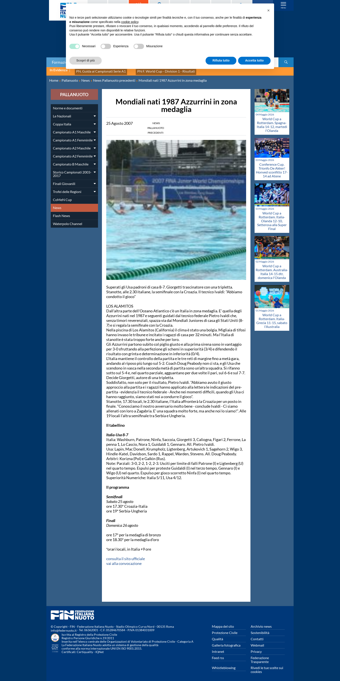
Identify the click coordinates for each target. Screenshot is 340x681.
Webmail (257, 643)
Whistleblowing (223, 665)
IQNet (99, 649)
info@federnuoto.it (64, 628)
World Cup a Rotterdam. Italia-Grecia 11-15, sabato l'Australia (271, 318)
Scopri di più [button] (85, 60)
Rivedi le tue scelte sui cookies (267, 667)
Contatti (257, 636)
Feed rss (218, 655)
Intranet (218, 649)
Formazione (62, 62)
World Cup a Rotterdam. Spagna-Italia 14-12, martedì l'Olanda (272, 122)
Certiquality (85, 649)
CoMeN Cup (62, 197)
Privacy (256, 649)
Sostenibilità (260, 630)
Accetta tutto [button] (254, 60)
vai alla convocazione (124, 561)
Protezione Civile (224, 630)
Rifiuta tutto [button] (221, 60)
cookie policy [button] (129, 22)
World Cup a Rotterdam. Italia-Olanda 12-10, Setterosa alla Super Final (272, 218)
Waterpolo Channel (67, 221)
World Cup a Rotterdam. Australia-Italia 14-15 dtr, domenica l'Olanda (272, 269)
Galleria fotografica (226, 643)
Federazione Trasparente (260, 657)
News (57, 205)
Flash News (61, 213)
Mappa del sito (223, 624)
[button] (268, 10)
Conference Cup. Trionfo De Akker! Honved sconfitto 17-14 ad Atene (272, 167)
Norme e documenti (67, 106)
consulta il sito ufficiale (125, 556)
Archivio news (261, 624)
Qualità (217, 636)
